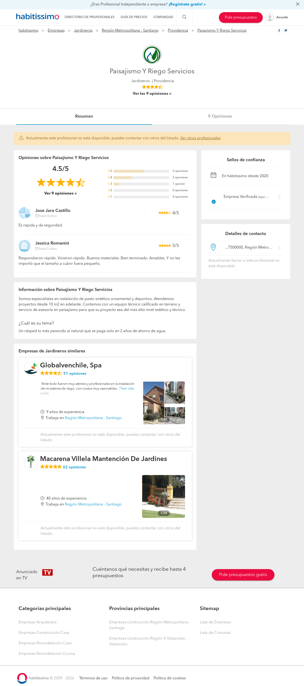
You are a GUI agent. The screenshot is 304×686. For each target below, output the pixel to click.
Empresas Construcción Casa (44, 633)
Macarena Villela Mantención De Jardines (103, 459)
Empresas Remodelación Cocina (47, 654)
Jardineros (83, 31)
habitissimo (28, 31)
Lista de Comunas (215, 633)
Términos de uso (93, 678)
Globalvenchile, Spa (71, 365)
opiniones (74, 374)
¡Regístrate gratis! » (187, 4)
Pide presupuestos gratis (243, 575)
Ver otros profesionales (200, 138)
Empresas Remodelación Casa (45, 643)
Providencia (178, 31)
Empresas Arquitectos (38, 622)
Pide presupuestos (241, 18)
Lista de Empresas (215, 622)
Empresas (56, 31)
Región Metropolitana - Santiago (130, 31)
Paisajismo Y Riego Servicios (222, 31)
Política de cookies (170, 678)
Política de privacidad (130, 678)
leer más (127, 388)
